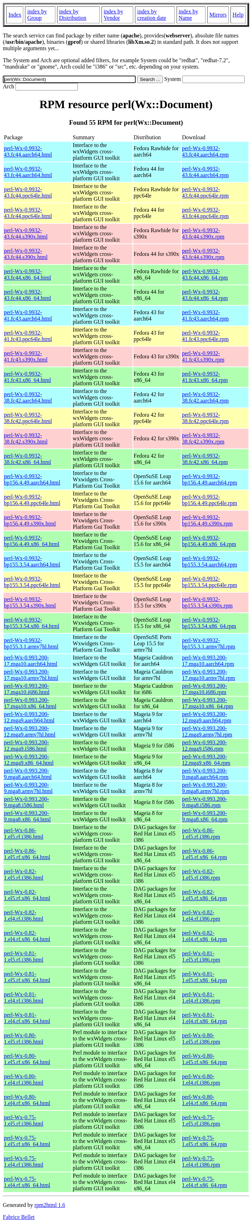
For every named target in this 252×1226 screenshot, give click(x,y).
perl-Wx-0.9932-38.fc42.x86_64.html (27, 459)
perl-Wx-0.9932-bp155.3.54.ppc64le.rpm (209, 582)
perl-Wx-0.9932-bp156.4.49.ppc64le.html (32, 500)
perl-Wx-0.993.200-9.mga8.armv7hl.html (28, 788)
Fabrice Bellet (19, 1217)
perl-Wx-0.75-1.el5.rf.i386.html (23, 1120)
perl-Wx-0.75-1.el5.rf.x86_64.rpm (204, 1141)
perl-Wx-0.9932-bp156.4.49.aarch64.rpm (209, 479)
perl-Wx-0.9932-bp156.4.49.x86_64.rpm (209, 541)
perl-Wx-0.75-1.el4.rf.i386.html (23, 1161)
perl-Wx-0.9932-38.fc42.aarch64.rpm (205, 397)
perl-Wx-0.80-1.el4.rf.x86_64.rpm (204, 1100)
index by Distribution (72, 14)
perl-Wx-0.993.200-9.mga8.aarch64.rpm (205, 774)
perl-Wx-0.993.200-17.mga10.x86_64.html (30, 703)
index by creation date (151, 14)
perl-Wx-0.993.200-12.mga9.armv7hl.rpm (207, 731)
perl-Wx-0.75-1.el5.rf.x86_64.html (27, 1141)
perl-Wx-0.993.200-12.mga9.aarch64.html (29, 717)
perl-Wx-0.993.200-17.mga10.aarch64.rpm (208, 661)
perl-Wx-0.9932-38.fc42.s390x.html (26, 438)
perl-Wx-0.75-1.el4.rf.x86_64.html (27, 1182)
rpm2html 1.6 (50, 1205)
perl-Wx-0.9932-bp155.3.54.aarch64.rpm (209, 561)
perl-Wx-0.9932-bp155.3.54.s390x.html (30, 602)
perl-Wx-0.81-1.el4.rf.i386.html (23, 997)
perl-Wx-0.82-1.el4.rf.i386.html (23, 915)
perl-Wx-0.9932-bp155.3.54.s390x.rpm (207, 602)
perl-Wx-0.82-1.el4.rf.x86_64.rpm (204, 936)
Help (238, 15)
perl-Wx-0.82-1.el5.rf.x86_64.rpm (204, 895)
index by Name (188, 14)
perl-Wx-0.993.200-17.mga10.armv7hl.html (31, 675)
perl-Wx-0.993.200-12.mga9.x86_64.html (29, 759)
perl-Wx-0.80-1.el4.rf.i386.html (23, 1079)
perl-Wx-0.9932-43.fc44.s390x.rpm (203, 233)
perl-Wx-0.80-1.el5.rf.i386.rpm (201, 1038)
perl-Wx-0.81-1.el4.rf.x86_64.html (27, 1018)
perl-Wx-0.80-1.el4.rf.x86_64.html (27, 1100)
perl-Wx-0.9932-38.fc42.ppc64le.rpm (205, 418)
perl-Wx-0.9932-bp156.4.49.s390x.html (30, 520)
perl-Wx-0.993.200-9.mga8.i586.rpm (204, 802)
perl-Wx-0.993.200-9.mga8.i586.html (26, 802)
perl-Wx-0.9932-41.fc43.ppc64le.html (28, 336)
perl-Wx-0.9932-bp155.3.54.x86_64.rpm (209, 623)
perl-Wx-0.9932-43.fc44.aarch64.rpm (205, 151)
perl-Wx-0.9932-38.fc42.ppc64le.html (28, 418)
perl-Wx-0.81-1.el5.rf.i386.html (23, 956)
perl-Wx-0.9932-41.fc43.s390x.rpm (203, 356)
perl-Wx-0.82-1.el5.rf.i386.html (23, 874)
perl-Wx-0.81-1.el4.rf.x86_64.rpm (204, 1018)
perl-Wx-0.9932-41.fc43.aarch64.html (28, 315)
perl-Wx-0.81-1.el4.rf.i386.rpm (201, 997)
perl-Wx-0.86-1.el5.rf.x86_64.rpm (204, 854)
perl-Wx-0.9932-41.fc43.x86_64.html (27, 377)
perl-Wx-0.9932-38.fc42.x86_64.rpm (205, 459)
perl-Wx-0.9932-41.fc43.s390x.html (26, 356)
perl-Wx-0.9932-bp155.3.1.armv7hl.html (31, 643)
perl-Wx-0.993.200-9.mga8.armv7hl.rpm (205, 788)
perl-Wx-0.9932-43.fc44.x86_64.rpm (205, 274)
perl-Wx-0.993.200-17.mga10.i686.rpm (204, 689)
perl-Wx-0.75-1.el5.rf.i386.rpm (201, 1120)
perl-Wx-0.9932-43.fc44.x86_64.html (27, 274)
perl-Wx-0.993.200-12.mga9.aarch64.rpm (206, 717)
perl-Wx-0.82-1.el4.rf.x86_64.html (27, 936)
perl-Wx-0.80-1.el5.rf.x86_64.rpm (204, 1059)
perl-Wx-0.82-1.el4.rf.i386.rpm (201, 915)
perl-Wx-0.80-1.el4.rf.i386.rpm (201, 1079)
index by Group (37, 14)
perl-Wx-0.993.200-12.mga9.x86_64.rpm (206, 759)
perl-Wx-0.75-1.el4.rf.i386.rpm (201, 1161)
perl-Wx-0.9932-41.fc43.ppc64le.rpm (205, 336)
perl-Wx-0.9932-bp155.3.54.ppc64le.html (32, 582)
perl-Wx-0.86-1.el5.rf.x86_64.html (27, 854)
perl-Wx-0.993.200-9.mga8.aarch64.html (28, 774)
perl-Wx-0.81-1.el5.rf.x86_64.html (27, 977)
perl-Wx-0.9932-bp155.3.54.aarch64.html (32, 561)
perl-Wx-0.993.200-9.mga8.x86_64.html (27, 816)
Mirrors (218, 15)
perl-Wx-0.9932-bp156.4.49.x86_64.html (31, 541)
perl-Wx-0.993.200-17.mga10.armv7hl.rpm (208, 675)
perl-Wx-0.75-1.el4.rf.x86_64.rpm (204, 1182)
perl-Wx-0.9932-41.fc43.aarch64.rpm (205, 315)
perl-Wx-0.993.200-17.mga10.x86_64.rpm (207, 703)
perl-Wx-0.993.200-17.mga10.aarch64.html (30, 661)
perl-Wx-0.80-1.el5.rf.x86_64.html (27, 1059)
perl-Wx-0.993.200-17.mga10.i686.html (26, 689)
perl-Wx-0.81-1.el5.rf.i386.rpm (201, 956)
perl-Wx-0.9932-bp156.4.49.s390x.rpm (207, 520)
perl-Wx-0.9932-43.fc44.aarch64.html (28, 151)
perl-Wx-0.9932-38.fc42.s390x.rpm (203, 438)
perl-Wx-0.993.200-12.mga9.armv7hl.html (29, 731)
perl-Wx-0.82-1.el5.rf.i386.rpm (201, 874)
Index (14, 15)
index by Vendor (113, 14)
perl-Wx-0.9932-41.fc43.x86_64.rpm (205, 377)
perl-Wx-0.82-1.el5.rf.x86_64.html (27, 895)
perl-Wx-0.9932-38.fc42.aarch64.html (28, 397)
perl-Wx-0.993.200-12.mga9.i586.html (26, 745)
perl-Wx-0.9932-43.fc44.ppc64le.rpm (205, 192)
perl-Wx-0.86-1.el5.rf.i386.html (23, 833)
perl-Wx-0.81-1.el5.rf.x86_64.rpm (204, 977)
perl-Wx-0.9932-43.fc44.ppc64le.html (28, 192)
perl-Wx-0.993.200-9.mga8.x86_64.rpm (204, 816)
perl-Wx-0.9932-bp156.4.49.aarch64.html (32, 479)
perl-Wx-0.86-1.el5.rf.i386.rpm (201, 833)
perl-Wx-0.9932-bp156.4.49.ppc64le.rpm (209, 500)
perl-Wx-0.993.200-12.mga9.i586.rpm (204, 745)
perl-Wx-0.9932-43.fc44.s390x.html (26, 233)
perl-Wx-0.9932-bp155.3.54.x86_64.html (31, 623)
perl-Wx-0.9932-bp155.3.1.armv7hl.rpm (208, 643)
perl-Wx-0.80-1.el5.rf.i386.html (23, 1038)
